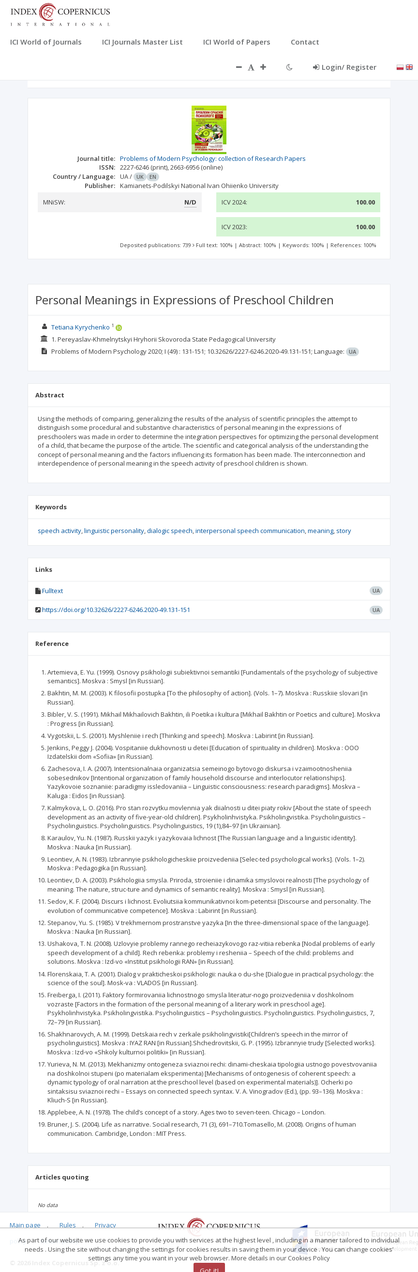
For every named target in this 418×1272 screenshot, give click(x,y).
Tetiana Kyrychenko (80, 327)
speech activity (59, 530)
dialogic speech (170, 530)
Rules (68, 1225)
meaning (320, 530)
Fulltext (52, 590)
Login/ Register (344, 67)
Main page (25, 1225)
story (343, 530)
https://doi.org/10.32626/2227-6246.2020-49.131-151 (116, 609)
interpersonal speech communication (250, 530)
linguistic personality (114, 530)
